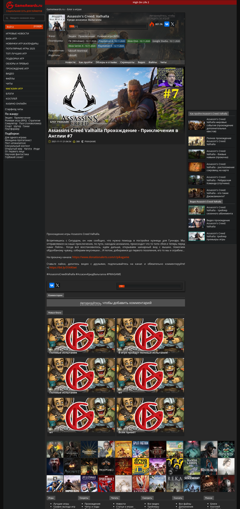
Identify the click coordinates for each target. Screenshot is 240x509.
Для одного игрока (15, 137)
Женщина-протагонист (18, 140)
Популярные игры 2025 (20, 48)
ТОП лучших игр (16, 53)
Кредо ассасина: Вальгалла (82, 19)
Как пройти (85, 61)
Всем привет (128, 438)
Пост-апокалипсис (15, 143)
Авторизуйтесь (90, 309)
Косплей (11, 98)
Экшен (8, 117)
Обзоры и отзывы (106, 61)
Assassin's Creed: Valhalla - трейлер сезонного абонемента (218, 215)
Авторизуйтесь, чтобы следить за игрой (162, 17)
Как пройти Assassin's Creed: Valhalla (208, 113)
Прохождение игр (17, 68)
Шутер (17, 126)
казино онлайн (16, 103)
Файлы (10, 78)
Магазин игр (14, 88)
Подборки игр (15, 58)
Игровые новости (17, 33)
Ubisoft (72, 54)
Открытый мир (13, 148)
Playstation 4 (103, 40)
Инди (37, 148)
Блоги (10, 93)
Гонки (26, 126)
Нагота (28, 148)
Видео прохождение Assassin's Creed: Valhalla (219, 229)
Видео (10, 73)
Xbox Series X (75, 45)
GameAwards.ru (56, 9)
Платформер (12, 128)
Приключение (22, 117)
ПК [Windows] (75, 40)
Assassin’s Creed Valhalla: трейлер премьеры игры (217, 242)
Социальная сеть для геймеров (24, 6)
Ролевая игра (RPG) (16, 120)
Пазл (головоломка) (30, 123)
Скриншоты (127, 61)
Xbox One (129, 40)
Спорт (8, 126)
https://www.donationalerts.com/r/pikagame (102, 262)
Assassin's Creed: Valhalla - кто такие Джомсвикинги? (219, 198)
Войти (24, 27)
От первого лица (14, 151)
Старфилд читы (14, 109)
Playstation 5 (102, 45)
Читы (9, 83)
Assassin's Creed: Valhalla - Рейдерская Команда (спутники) (220, 185)
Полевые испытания (65, 359)
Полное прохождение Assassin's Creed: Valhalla (220, 143)
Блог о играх (74, 9)
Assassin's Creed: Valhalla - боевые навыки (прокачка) (219, 156)
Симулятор (11, 123)
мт (120, 398)
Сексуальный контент (17, 145)
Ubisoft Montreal (76, 49)
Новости (70, 61)
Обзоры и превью (17, 63)
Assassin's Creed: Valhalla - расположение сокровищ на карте (219, 171)
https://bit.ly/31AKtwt (63, 273)
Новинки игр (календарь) (22, 43)
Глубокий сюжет (14, 157)
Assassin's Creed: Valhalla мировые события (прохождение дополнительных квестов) (218, 126)
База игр (11, 38)
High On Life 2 (141, 2)
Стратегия (34, 120)
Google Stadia (155, 40)
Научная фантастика (17, 154)
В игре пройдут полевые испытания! (147, 359)
